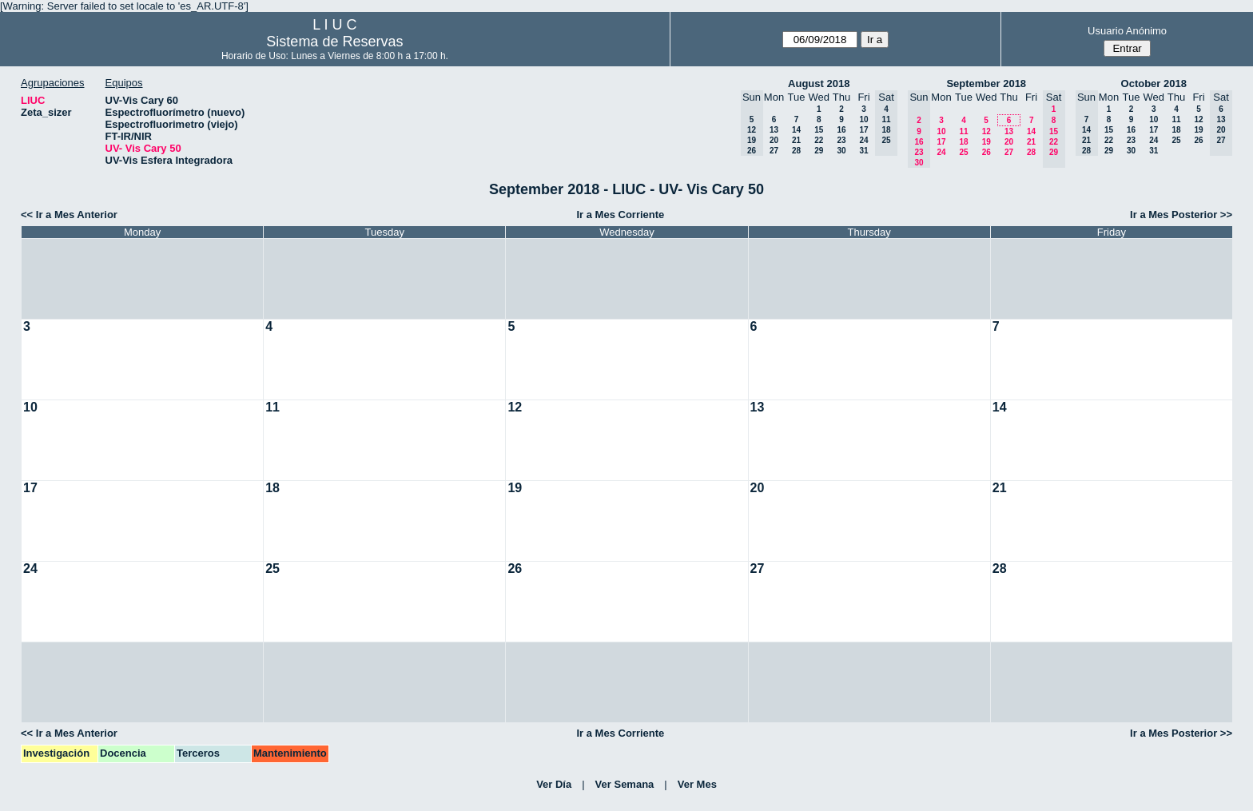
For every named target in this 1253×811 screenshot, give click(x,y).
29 (818, 150)
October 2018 (1154, 83)
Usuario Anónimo (1127, 31)
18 (963, 141)
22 (818, 140)
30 (841, 150)
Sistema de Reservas (334, 42)
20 (774, 140)
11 (963, 131)
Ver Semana (624, 784)
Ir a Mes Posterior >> (1181, 215)
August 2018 (818, 83)
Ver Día (553, 784)
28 (796, 150)
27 (774, 150)
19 (986, 141)
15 (818, 129)
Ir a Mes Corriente (620, 215)
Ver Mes (697, 784)
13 (774, 129)
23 (841, 140)
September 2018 (986, 83)
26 (986, 152)
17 (863, 129)
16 (841, 129)
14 (796, 129)
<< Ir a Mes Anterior (69, 215)
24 (863, 140)
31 (863, 150)
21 (796, 140)
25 (963, 152)
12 (986, 131)
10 (863, 119)
